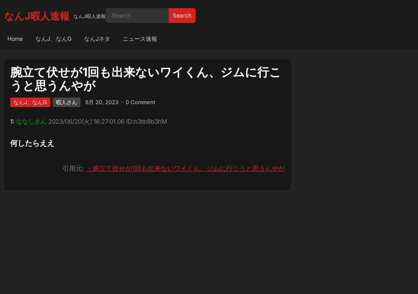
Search (182, 15)
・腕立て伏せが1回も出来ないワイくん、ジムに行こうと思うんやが (185, 168)
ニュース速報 (140, 38)
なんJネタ (97, 38)
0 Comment (140, 102)
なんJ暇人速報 (36, 16)
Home (15, 38)
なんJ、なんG (53, 38)
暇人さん (66, 102)
